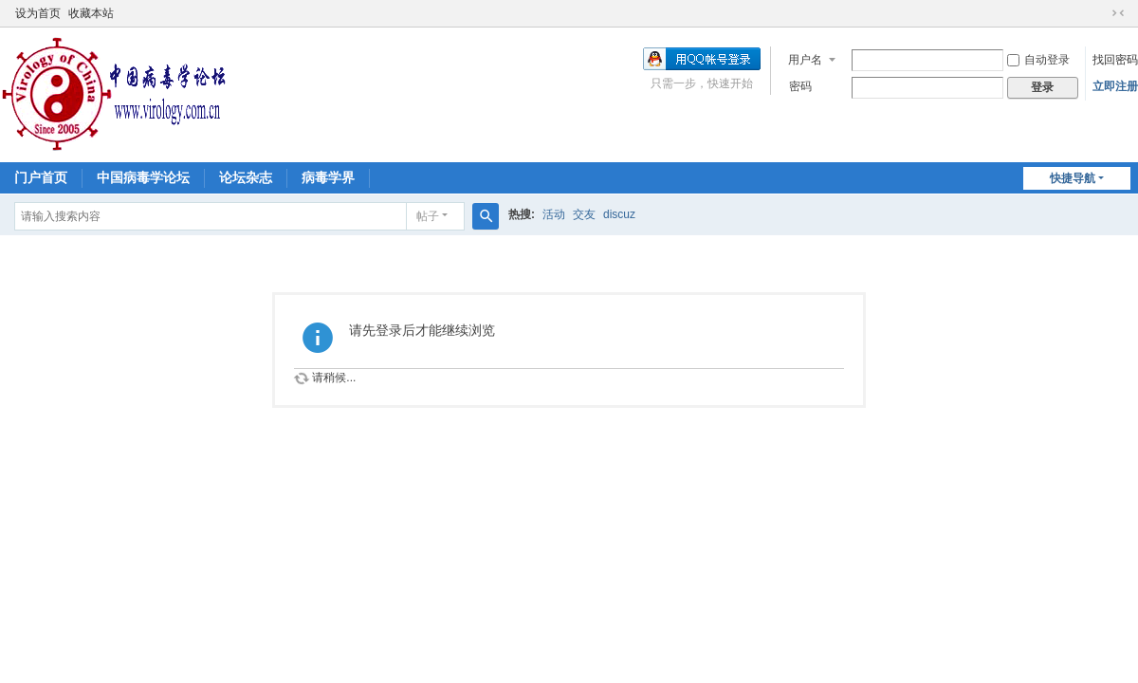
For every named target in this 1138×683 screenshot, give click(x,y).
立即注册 (1115, 86)
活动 (553, 214)
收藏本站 (91, 13)
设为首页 (38, 13)
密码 (800, 86)
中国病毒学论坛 (143, 177)
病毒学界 (328, 177)
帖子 (427, 216)
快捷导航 (1072, 178)
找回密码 (1115, 59)
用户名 (805, 59)
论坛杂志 (245, 177)
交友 (584, 214)
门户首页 (40, 177)
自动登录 (1038, 59)
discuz (619, 214)
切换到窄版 (1118, 13)
